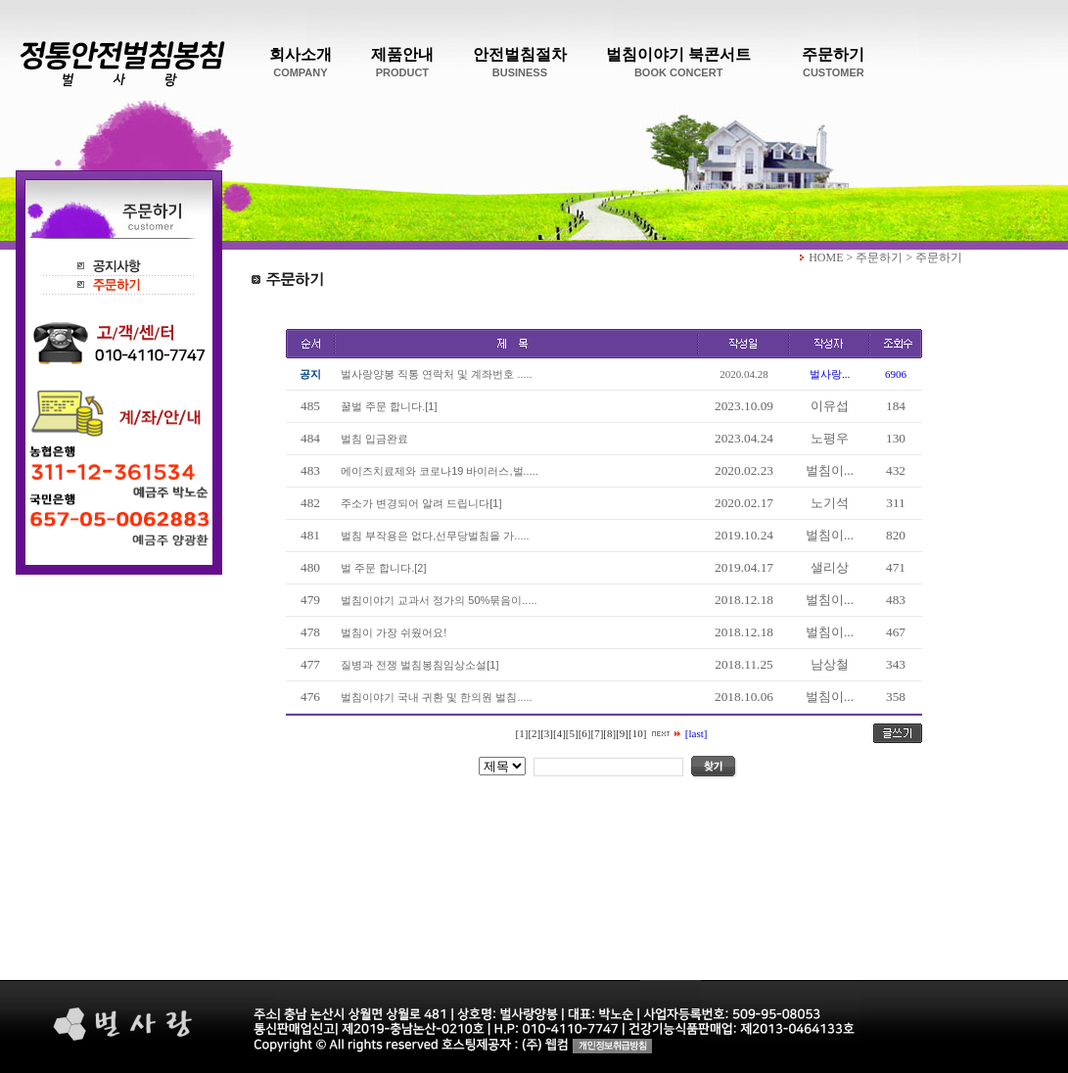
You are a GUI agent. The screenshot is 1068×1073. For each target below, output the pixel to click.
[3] (546, 733)
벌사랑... (830, 374)
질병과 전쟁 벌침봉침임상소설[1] (416, 665)
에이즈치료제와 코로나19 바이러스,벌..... (436, 471)
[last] (696, 733)
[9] (622, 733)
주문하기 (833, 62)
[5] (572, 733)
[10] (637, 733)
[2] (534, 733)
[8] (609, 733)
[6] (585, 733)
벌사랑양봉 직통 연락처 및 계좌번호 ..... (434, 374)
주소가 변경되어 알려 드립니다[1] (418, 503)
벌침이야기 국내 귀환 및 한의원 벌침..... (434, 697)
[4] (559, 733)
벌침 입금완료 (371, 438)
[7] (597, 733)
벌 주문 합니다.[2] (381, 568)
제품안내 (402, 62)
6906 (895, 374)
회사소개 (300, 62)
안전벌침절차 (520, 62)
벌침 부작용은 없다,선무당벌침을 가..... (432, 535)
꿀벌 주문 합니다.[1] (386, 406)
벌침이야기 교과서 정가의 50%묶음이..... (436, 600)
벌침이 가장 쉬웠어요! (390, 632)
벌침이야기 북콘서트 (678, 62)
